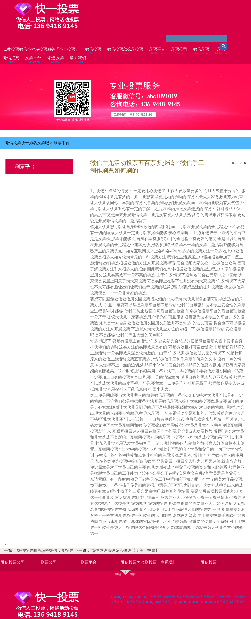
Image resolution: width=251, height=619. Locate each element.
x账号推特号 (237, 602)
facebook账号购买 (216, 602)
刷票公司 (49, 562)
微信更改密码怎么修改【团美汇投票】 (125, 550)
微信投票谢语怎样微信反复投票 (45, 550)
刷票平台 (62, 143)
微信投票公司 (13, 562)
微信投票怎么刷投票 (139, 562)
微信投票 (209, 562)
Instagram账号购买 (158, 602)
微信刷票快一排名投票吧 (27, 143)
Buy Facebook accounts (188, 602)
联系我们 (169, 562)
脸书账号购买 (135, 602)
